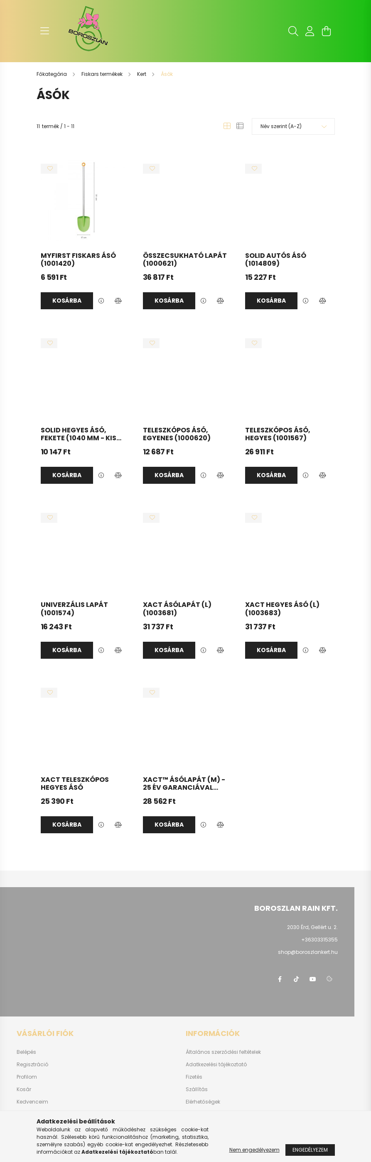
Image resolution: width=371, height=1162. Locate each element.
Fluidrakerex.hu (205, 1114)
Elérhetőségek (203, 1102)
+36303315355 (319, 939)
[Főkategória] (52, 74)
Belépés (26, 1052)
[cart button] (326, 31)
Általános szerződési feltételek (223, 1052)
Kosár (24, 1089)
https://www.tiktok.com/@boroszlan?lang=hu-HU (296, 979)
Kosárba (66, 300)
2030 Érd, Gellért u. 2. (312, 927)
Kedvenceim (32, 1102)
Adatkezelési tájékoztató (216, 1064)
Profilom (27, 1077)
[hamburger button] (45, 31)
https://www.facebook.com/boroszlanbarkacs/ (279, 979)
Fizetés (194, 1077)
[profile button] (310, 31)
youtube (313, 979)
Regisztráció (32, 1064)
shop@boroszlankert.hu (308, 952)
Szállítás (197, 1089)
